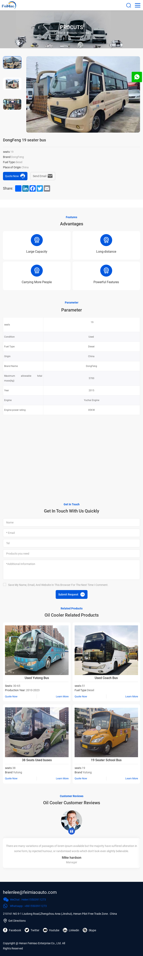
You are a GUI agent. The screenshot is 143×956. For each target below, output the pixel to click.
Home (61, 33)
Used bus (84, 33)
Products (72, 33)
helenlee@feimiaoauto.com (30, 892)
